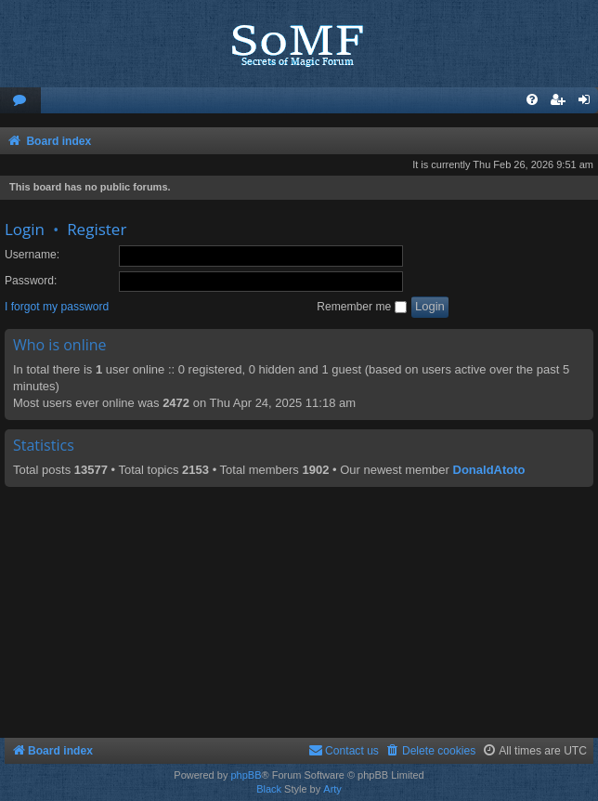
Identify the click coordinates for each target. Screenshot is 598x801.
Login (25, 229)
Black (268, 788)
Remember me (361, 306)
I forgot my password (57, 306)
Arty (332, 788)
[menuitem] (20, 100)
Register (96, 229)
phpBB (245, 775)
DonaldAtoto (489, 470)
